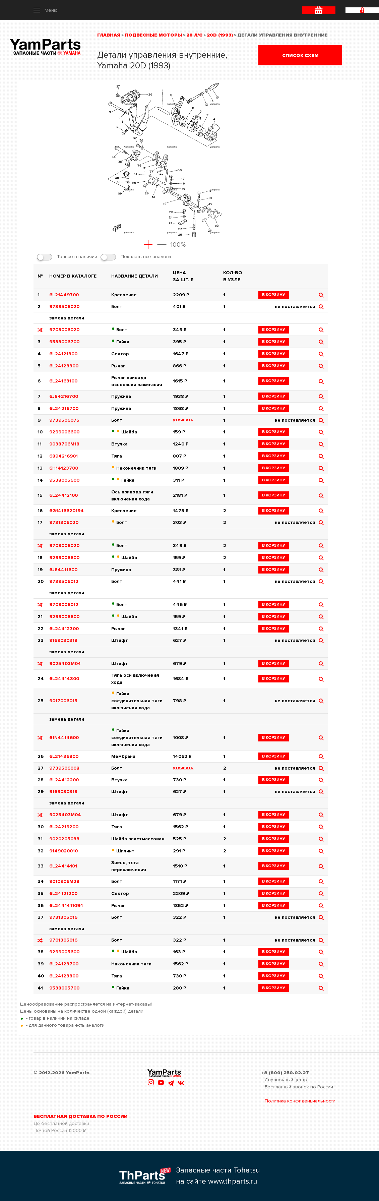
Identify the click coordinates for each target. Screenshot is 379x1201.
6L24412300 (64, 629)
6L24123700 (63, 964)
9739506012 (63, 581)
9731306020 (63, 522)
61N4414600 (64, 737)
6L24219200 (63, 827)
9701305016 (63, 940)
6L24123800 (63, 976)
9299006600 (64, 432)
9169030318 (63, 640)
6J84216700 (63, 396)
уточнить (183, 420)
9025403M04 (65, 663)
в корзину (273, 294)
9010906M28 (64, 881)
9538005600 (64, 480)
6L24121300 (63, 354)
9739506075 (64, 420)
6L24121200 (63, 893)
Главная (108, 35)
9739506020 (64, 306)
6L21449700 (64, 295)
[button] (46, 10)
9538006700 (64, 342)
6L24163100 (63, 381)
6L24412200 (64, 780)
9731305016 (63, 917)
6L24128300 (63, 366)
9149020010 (63, 851)
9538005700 (64, 988)
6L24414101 (63, 866)
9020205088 (64, 839)
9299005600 (64, 952)
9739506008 (64, 768)
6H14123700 (63, 468)
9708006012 (63, 604)
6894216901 (63, 456)
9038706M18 (64, 444)
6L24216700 (63, 408)
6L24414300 (64, 678)
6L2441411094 (66, 905)
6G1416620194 (66, 511)
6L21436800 (63, 756)
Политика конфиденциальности (300, 1101)
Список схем (300, 55)
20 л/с (194, 35)
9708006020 (64, 330)
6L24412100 (63, 495)
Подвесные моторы (153, 35)
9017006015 (63, 701)
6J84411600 (63, 570)
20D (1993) (220, 35)
